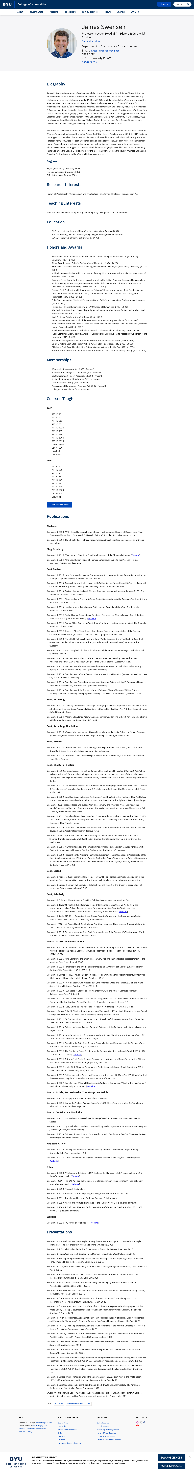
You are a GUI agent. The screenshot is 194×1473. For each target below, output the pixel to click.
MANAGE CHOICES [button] (171, 1457)
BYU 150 (135, 12)
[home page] (7, 4)
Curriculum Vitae (92, 41)
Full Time (59, 1404)
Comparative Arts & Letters (78, 1404)
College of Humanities (32, 4)
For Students (70, 12)
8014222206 (90, 62)
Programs (53, 12)
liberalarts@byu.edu (40, 1426)
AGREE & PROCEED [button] (171, 1466)
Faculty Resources (91, 12)
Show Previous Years (61, 504)
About (20, 12)
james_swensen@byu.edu (107, 50)
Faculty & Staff (36, 12)
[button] (189, 1457)
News (108, 12)
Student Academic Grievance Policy (33, 1429)
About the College (26, 1432)
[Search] (182, 4)
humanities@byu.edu (44, 1423)
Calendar (121, 12)
